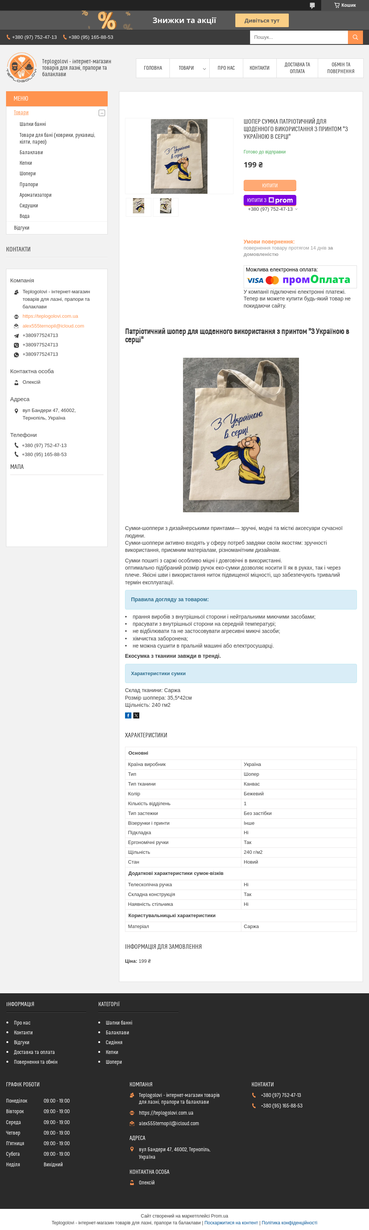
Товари (186, 68)
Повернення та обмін (36, 1062)
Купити (270, 186)
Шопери (28, 174)
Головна (153, 68)
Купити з (270, 200)
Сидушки (29, 206)
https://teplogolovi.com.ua (50, 316)
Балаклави (31, 153)
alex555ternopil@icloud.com (53, 326)
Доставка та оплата (297, 68)
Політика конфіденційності (289, 1222)
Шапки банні (33, 124)
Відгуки (21, 228)
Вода (25, 216)
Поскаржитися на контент (231, 1222)
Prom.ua (219, 1216)
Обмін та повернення (341, 68)
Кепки (26, 163)
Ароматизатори (36, 195)
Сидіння (114, 1043)
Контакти (260, 68)
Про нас (226, 68)
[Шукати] (355, 37)
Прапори (29, 185)
